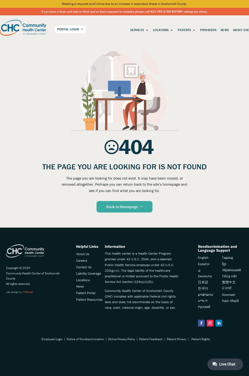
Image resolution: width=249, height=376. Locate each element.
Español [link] (203, 264)
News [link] (225, 29)
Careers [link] (81, 260)
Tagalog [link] (227, 257)
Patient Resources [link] (89, 299)
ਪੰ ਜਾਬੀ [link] (226, 288)
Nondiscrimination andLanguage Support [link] (217, 248)
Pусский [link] (204, 307)
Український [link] (231, 270)
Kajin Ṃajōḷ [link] (230, 301)
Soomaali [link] (228, 294)
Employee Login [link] (52, 339)
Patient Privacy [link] (176, 339)
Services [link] (137, 29)
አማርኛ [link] (203, 301)
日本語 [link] (203, 282)
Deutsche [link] (205, 276)
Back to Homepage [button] (122, 206)
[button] (201, 323)
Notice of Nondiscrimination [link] (85, 339)
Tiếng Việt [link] (229, 276)
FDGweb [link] (28, 292)
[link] (23, 27)
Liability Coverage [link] (88, 273)
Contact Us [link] (84, 267)
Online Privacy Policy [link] (121, 339)
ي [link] (199, 270)
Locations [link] (161, 29)
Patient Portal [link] (85, 293)
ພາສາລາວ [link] (205, 294)
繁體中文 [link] (229, 282)
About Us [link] (82, 254)
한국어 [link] (203, 288)
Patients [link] (184, 29)
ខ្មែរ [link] (224, 264)
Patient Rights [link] (200, 339)
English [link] (203, 257)
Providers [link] (208, 29)
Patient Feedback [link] (151, 339)
